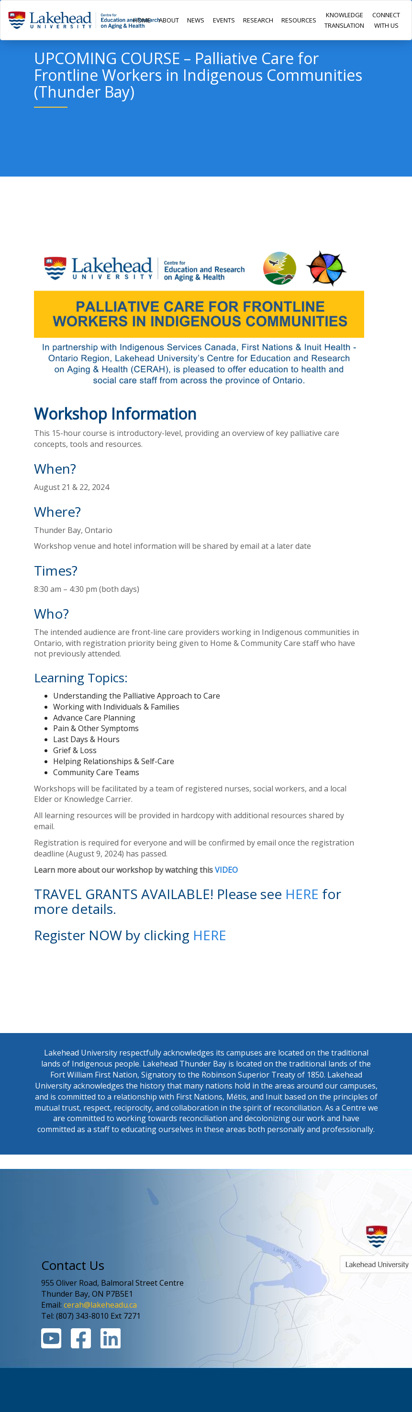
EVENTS (224, 20)
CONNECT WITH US (386, 20)
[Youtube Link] (51, 1344)
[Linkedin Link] (110, 1344)
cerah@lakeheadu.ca (100, 1305)
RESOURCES (298, 20)
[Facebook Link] (81, 1344)
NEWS (195, 20)
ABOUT (169, 20)
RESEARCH (258, 20)
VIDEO (226, 870)
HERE (302, 894)
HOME (142, 20)
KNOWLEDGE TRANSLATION (344, 20)
